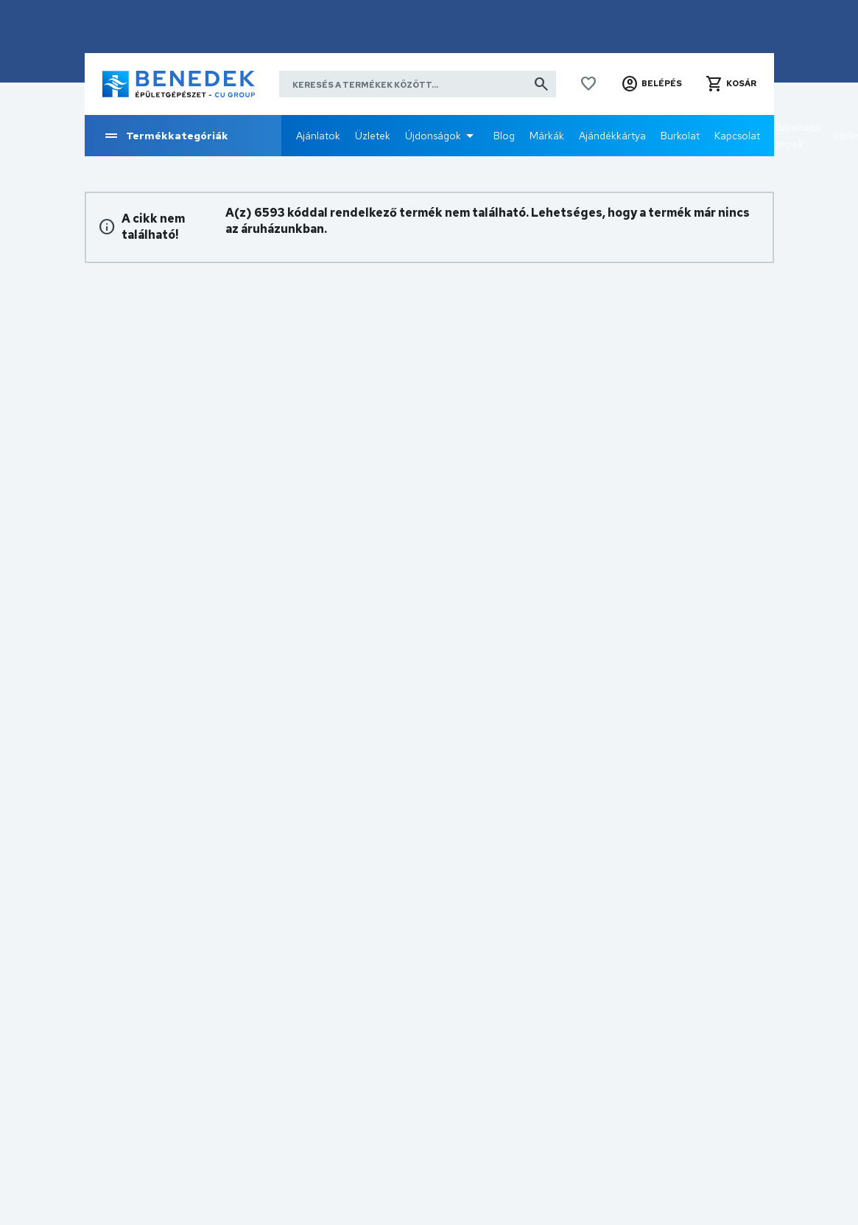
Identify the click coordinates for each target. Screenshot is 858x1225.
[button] (651, 84)
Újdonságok (433, 135)
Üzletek (372, 135)
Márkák (547, 135)
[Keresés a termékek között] (417, 84)
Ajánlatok (318, 135)
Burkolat (680, 135)
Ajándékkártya (612, 135)
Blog (504, 135)
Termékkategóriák (165, 135)
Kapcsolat (737, 135)
